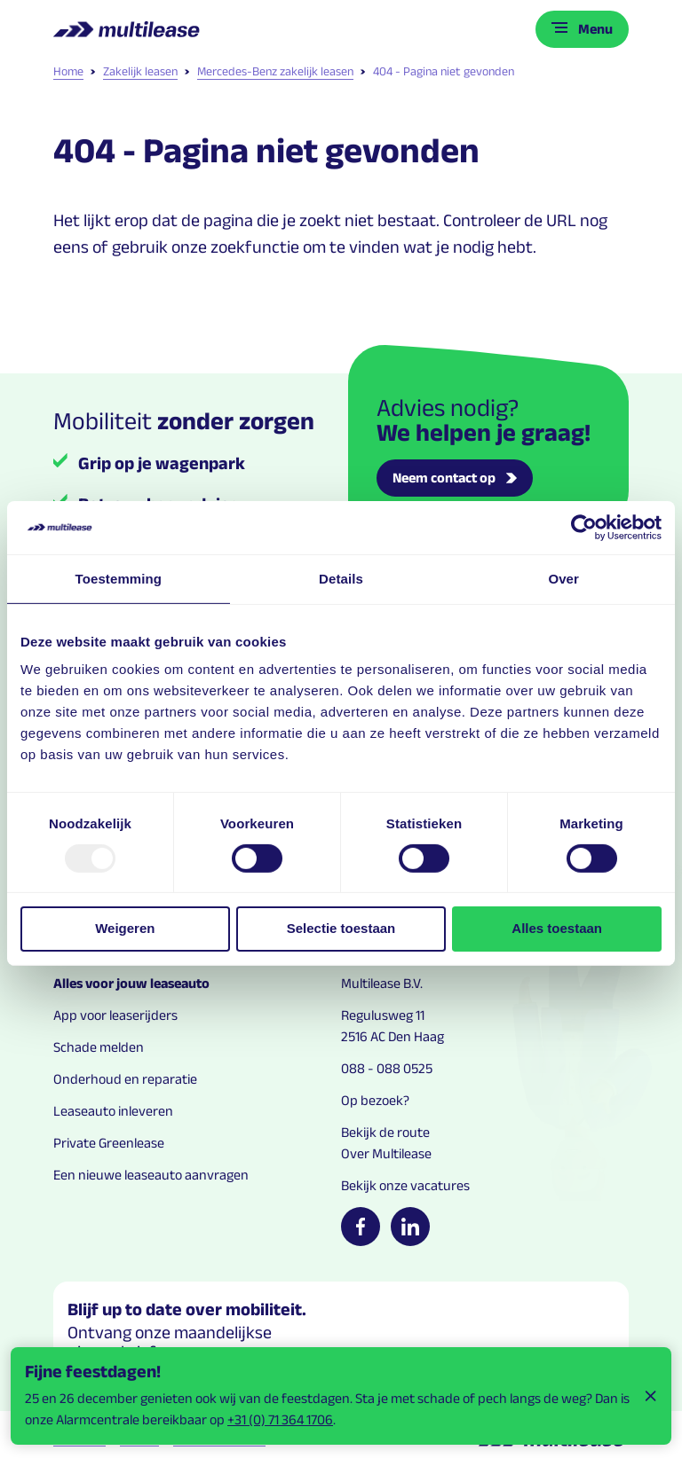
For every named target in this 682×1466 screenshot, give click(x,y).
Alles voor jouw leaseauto (131, 983)
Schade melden (98, 1046)
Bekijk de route (385, 1132)
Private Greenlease (108, 1142)
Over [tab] (563, 577)
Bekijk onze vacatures (405, 1185)
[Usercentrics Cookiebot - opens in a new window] (584, 526)
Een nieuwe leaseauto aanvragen (151, 1174)
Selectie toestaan (341, 928)
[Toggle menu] (582, 29)
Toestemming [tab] (119, 577)
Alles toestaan (557, 928)
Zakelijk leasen (134, 71)
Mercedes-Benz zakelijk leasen (269, 71)
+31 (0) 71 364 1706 (280, 1419)
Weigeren (125, 928)
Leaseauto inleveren (113, 1110)
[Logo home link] (128, 29)
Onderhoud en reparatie (125, 1078)
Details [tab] (341, 577)
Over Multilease (386, 1153)
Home (68, 71)
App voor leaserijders (115, 1015)
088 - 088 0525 (386, 1068)
